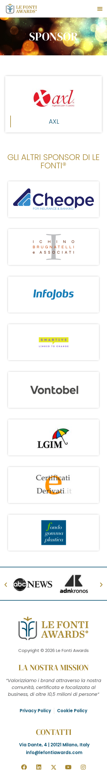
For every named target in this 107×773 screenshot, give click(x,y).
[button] (100, 8)
